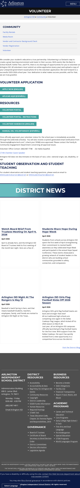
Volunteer (7, 50)
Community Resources (39, 395)
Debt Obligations (63, 386)
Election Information (38, 447)
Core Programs (62, 417)
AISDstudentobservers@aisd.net (13, 175)
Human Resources (37, 406)
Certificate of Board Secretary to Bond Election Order (40, 438)
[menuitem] (62, 364)
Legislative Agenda (37, 450)
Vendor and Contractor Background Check (20, 41)
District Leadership (37, 401)
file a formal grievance (30, 481)
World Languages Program (67, 441)
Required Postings (37, 410)
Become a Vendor (63, 383)
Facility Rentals (9, 32)
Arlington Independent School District (35, 484)
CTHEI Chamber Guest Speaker (12, 153)
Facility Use (60, 389)
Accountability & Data (38, 386)
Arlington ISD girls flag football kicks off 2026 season (56, 300)
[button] (73, 4)
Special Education (63, 435)
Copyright (34, 398)
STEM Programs (62, 438)
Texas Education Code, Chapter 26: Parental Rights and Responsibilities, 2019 (41, 418)
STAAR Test (34, 412)
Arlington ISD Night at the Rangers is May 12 (18, 298)
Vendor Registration (11, 46)
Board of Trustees (37, 432)
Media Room (8, 37)
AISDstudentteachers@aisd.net (41, 175)
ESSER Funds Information (40, 404)
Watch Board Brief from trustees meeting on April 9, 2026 (19, 232)
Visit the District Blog (71, 347)
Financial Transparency (65, 392)
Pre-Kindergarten (63, 432)
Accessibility (35, 383)
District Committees (38, 444)
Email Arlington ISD (14, 409)
